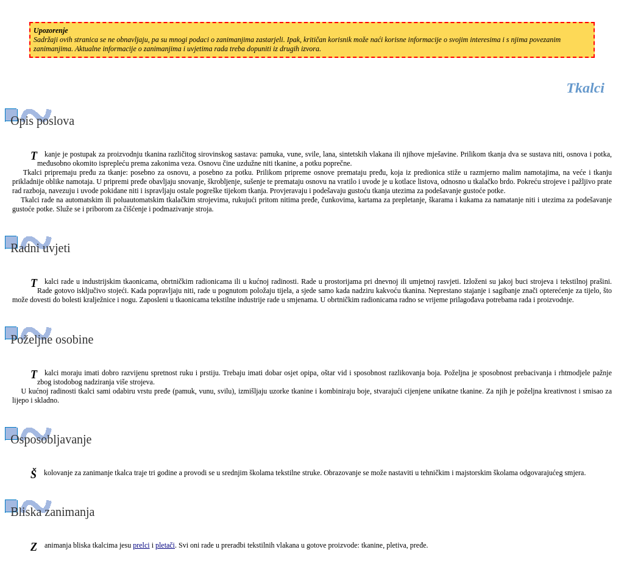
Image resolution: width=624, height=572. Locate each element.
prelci (141, 545)
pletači (165, 545)
